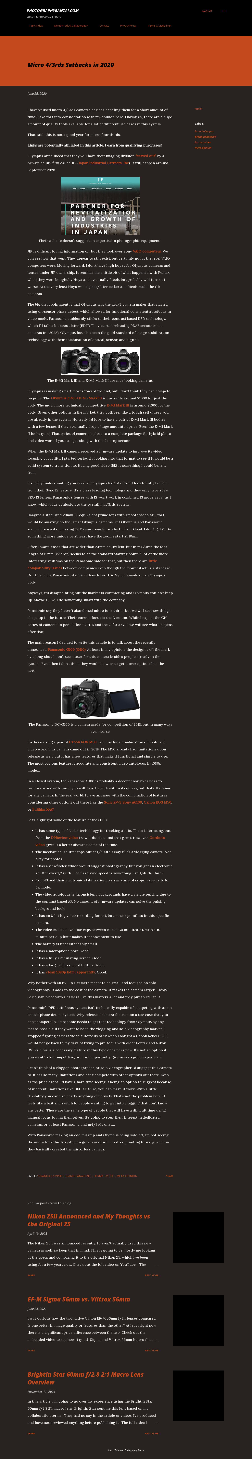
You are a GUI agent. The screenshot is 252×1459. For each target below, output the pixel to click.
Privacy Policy (126, 25)
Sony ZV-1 (112, 802)
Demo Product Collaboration (69, 25)
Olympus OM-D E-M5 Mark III (76, 398)
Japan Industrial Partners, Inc (104, 163)
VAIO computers (147, 251)
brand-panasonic (205, 137)
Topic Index (33, 25)
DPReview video (64, 837)
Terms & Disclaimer (157, 25)
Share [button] (198, 109)
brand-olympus (204, 131)
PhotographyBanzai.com (53, 10)
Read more (151, 1275)
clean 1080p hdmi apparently (70, 972)
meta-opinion (203, 148)
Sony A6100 (132, 802)
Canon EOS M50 (82, 742)
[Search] (207, 11)
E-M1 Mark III (118, 405)
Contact (101, 25)
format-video (203, 142)
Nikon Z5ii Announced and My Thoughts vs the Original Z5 (89, 1220)
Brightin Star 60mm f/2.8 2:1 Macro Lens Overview (86, 1378)
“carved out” (145, 156)
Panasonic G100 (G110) (66, 649)
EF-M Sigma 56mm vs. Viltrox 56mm (79, 1299)
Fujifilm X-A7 (43, 809)
